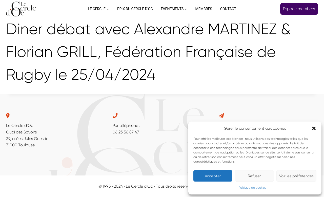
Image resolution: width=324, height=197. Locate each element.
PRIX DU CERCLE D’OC (135, 9)
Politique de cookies (252, 187)
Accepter (213, 176)
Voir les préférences (296, 176)
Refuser (254, 176)
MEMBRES (203, 9)
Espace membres (299, 8)
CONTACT (228, 9)
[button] (313, 128)
